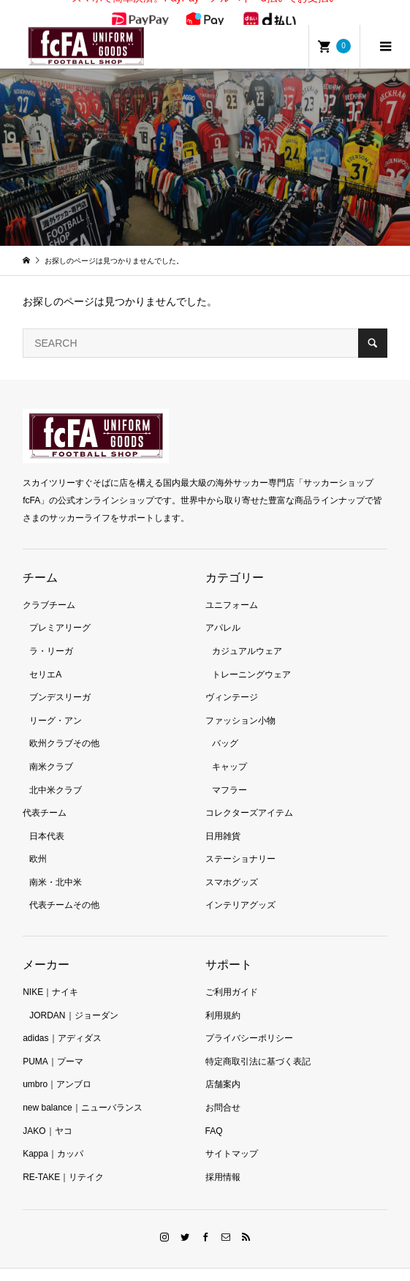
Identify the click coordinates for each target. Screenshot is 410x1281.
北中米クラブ (55, 774)
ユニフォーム (231, 589)
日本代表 (46, 820)
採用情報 (222, 1161)
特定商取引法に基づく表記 (258, 1045)
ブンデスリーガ (60, 681)
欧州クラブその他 (64, 728)
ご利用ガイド (231, 976)
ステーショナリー (240, 843)
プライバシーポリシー (249, 1023)
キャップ (229, 750)
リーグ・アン (55, 704)
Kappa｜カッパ (53, 1138)
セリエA (45, 658)
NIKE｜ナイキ (50, 976)
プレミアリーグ (60, 612)
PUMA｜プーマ (53, 1045)
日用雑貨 (222, 820)
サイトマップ (231, 1138)
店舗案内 (222, 1069)
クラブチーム (49, 589)
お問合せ (222, 1091)
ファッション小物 (240, 704)
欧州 (38, 843)
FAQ (214, 1115)
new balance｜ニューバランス (82, 1091)
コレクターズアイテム (249, 797)
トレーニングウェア (251, 658)
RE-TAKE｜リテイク (63, 1161)
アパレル (222, 612)
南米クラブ (51, 750)
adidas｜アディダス (62, 1023)
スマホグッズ (231, 866)
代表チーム (45, 797)
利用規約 (222, 999)
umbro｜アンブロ (57, 1069)
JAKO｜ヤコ (47, 1115)
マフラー (229, 774)
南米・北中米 (55, 866)
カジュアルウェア (247, 635)
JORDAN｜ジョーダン (73, 999)
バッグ (225, 728)
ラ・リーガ (51, 635)
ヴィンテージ (231, 681)
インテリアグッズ (240, 889)
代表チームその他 (64, 889)
